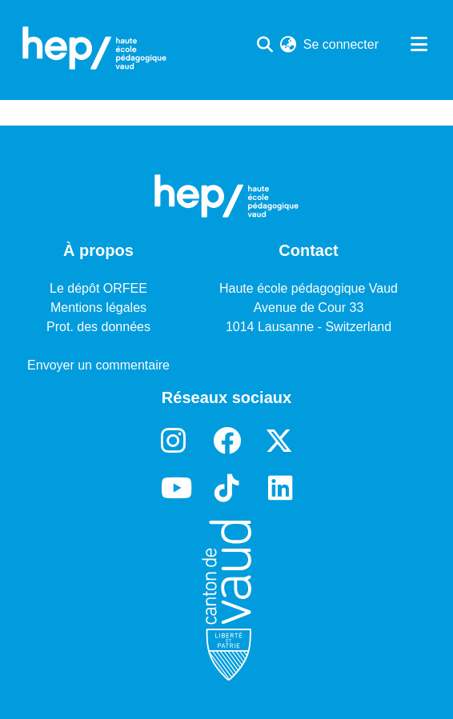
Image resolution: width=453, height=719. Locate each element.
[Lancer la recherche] (265, 44)
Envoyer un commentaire (98, 365)
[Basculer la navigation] (418, 45)
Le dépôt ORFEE (98, 288)
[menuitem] (289, 44)
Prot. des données (98, 327)
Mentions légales (98, 307)
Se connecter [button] (341, 44)
